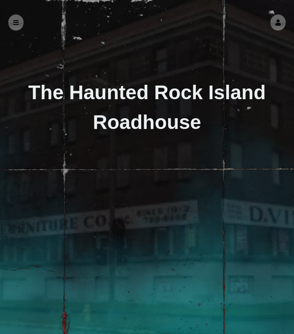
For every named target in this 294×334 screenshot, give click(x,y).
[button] (278, 22)
